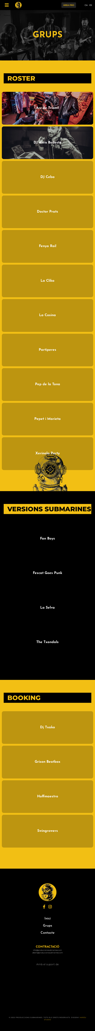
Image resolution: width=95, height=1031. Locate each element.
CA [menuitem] (86, 5)
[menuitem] (86, 5)
